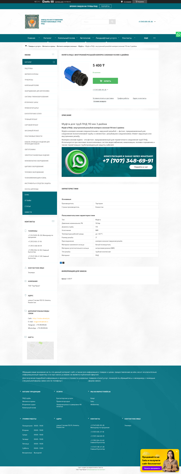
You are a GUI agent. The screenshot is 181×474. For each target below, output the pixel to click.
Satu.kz (100, 467)
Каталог (47, 38)
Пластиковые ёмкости (33, 136)
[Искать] (112, 21)
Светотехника (30, 149)
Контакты (127, 38)
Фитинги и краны (48, 46)
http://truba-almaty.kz (41, 318)
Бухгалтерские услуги (33, 114)
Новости (28, 212)
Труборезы (29, 80)
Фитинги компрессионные (67, 46)
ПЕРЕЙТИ (105, 6)
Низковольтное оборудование (36, 161)
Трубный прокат (31, 119)
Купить (107, 81)
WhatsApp (83, 381)
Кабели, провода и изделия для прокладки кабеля (37, 143)
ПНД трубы (29, 68)
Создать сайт (59, 1)
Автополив (85, 38)
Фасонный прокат (32, 131)
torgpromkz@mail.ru (41, 322)
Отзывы (28, 200)
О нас (27, 195)
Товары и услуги (34, 46)
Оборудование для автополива (37, 91)
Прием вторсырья (32, 108)
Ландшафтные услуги (106, 38)
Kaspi (92, 398)
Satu (92, 401)
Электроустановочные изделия (37, 155)
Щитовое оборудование (34, 166)
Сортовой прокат (31, 125)
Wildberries (94, 404)
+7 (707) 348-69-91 (70, 381)
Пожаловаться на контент (96, 469)
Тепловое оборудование (34, 172)
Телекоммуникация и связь (35, 178)
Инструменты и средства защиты (38, 183)
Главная (31, 38)
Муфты (81, 46)
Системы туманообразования (36, 97)
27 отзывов (127, 1)
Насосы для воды (31, 189)
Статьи (28, 206)
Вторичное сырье (31, 102)
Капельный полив (66, 38)
